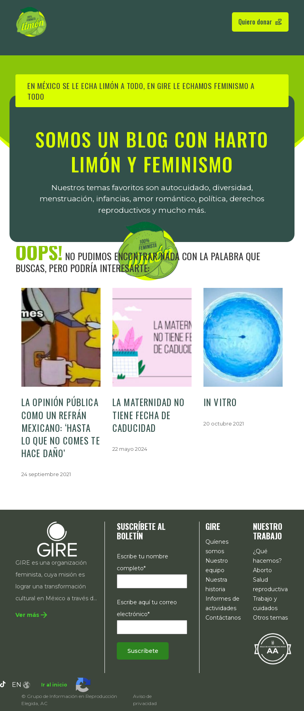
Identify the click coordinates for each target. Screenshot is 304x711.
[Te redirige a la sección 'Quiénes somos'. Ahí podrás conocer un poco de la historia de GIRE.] (37, 615)
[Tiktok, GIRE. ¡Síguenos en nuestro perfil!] (3, 685)
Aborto (262, 570)
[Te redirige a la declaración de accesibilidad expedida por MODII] (273, 648)
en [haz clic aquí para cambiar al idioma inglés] (21, 684)
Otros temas (270, 617)
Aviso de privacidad (145, 699)
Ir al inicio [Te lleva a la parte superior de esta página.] (54, 685)
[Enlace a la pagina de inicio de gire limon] (31, 21)
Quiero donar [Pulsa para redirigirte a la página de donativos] (260, 21)
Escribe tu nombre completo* (152, 569)
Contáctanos (223, 617)
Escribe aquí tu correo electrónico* (152, 615)
